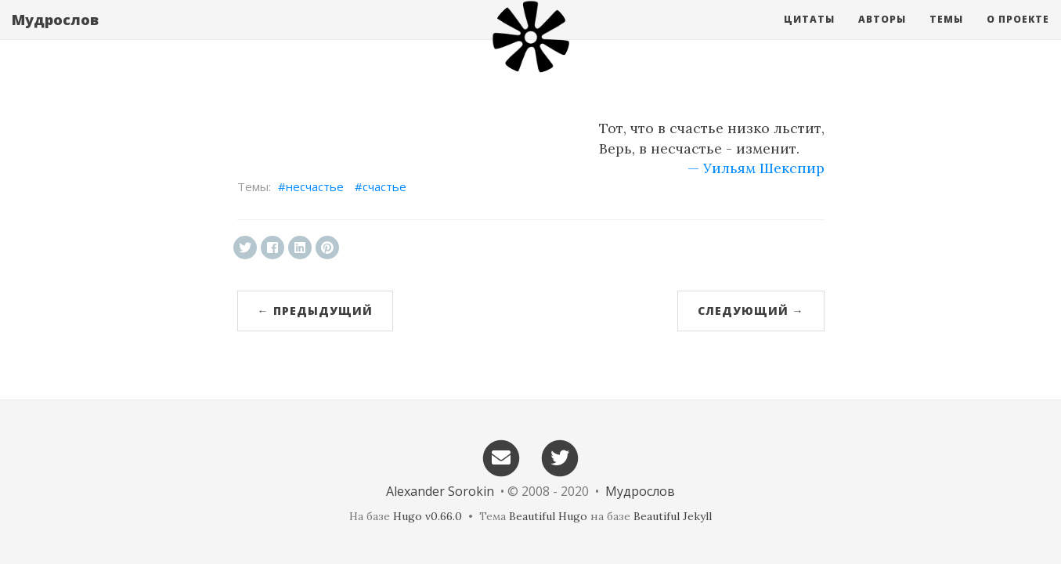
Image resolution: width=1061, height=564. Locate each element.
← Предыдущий (315, 310)
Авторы (882, 35)
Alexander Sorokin (440, 491)
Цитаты (809, 35)
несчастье (315, 186)
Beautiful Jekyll (672, 516)
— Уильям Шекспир (756, 168)
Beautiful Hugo (548, 516)
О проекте (1018, 35)
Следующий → (751, 310)
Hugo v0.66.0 (427, 516)
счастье (384, 186)
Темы (946, 35)
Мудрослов (55, 35)
